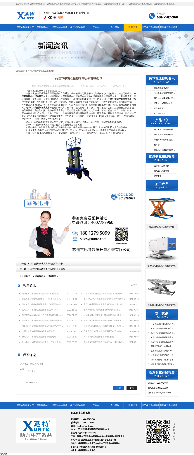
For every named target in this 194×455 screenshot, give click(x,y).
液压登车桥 (111, 440)
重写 (131, 388)
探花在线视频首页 (25, 27)
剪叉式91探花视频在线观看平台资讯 (164, 99)
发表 (118, 388)
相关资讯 (29, 285)
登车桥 (157, 145)
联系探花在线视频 (168, 27)
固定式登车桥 (101, 440)
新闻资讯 (132, 27)
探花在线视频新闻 (46, 71)
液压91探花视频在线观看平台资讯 (164, 94)
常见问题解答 (159, 114)
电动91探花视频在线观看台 (108, 443)
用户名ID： (24, 364)
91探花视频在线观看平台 (43, 28)
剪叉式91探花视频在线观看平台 (164, 135)
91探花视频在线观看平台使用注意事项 (46, 269)
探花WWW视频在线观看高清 (61, 28)
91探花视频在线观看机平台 (45, 276)
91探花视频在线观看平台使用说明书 (45, 263)
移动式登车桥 (76, 447)
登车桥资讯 (158, 108)
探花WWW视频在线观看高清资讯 (164, 104)
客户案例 (114, 27)
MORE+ (134, 285)
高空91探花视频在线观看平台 (94, 447)
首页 (27, 71)
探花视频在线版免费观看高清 (79, 28)
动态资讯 (34, 71)
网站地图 (4, 454)
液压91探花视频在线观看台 (88, 436)
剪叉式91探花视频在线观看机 (83, 440)
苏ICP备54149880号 (87, 433)
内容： (23, 369)
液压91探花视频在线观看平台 (164, 130)
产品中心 (97, 27)
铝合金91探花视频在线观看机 (83, 450)
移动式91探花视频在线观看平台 (84, 443)
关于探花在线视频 (150, 27)
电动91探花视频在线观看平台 (112, 436)
